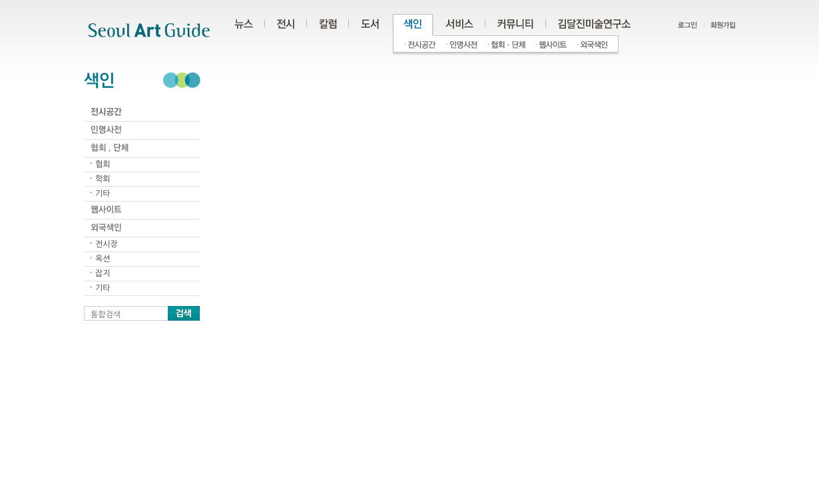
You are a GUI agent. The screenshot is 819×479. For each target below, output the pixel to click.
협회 (103, 164)
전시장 (106, 244)
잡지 (103, 273)
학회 (103, 179)
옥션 (103, 259)
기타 (103, 194)
